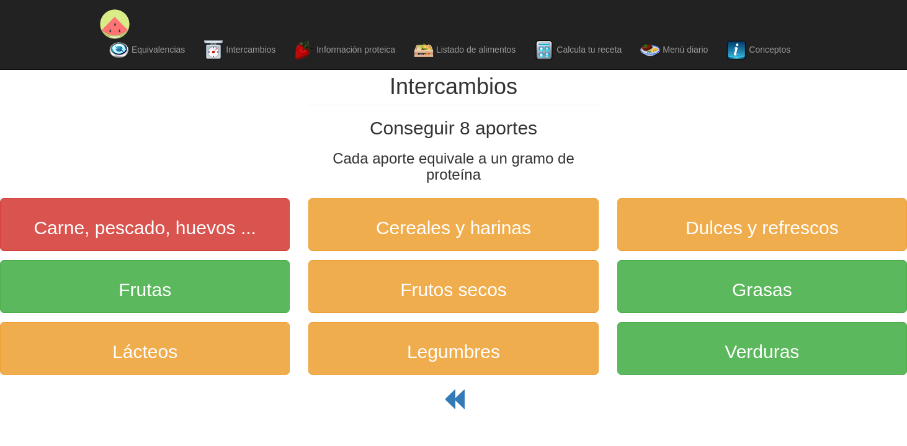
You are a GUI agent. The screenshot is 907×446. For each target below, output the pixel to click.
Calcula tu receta (578, 50)
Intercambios (239, 50)
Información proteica (344, 50)
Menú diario (674, 50)
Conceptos (758, 50)
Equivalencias (147, 50)
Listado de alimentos (465, 50)
